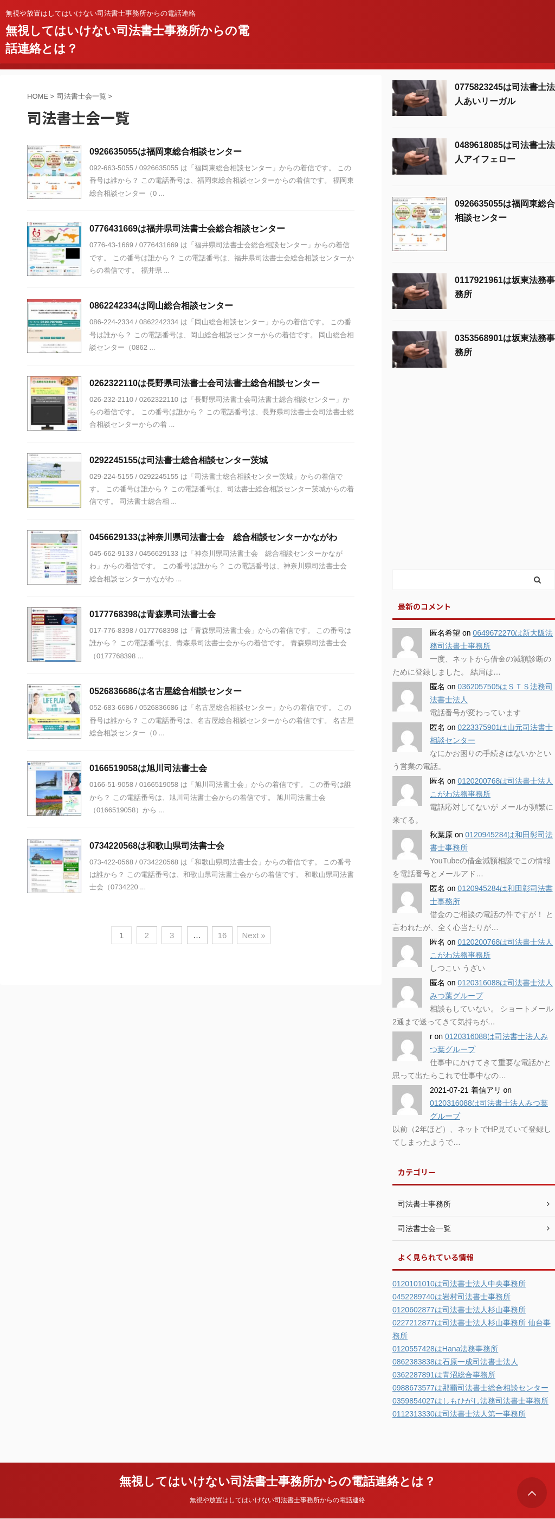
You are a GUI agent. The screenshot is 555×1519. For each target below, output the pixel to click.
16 (222, 935)
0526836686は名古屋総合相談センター (165, 691)
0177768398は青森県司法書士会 (152, 614)
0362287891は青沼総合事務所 (443, 1374)
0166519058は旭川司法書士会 (148, 768)
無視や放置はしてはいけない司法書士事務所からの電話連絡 (277, 1500)
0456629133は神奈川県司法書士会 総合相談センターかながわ (213, 537)
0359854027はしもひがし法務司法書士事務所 (470, 1400)
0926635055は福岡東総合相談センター (165, 151)
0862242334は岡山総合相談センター (161, 305)
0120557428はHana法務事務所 (445, 1348)
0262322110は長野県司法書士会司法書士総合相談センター (204, 383)
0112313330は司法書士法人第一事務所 (459, 1413)
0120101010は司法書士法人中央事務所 (459, 1283)
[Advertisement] (473, 486)
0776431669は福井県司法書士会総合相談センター (187, 228)
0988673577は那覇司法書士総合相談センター (470, 1387)
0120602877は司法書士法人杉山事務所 (459, 1309)
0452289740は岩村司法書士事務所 (451, 1296)
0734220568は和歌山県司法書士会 (156, 845)
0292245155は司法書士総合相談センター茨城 (178, 460)
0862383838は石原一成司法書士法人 (455, 1361)
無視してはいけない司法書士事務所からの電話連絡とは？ (277, 1481)
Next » (253, 935)
